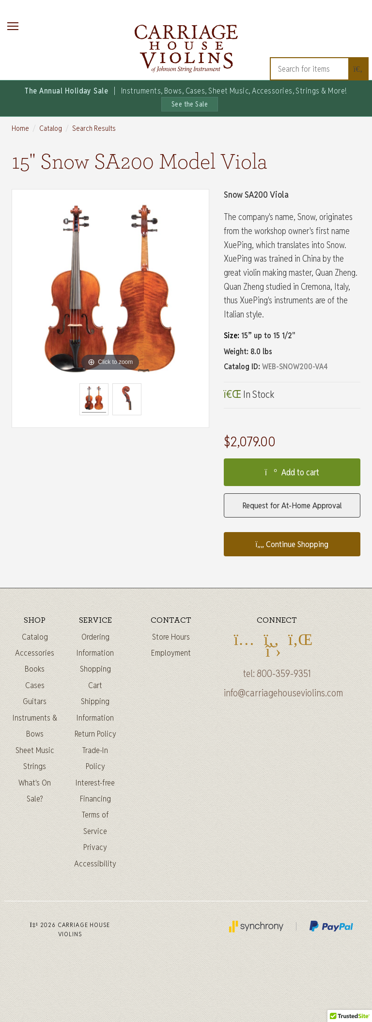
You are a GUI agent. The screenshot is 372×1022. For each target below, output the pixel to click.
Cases (35, 685)
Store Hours (171, 636)
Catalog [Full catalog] (35, 636)
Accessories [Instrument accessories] (34, 652)
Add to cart (292, 472)
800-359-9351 (284, 673)
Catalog (50, 128)
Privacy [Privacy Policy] (95, 847)
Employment (171, 652)
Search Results (94, 128)
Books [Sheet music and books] (35, 668)
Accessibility (95, 863)
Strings (34, 766)
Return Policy (95, 733)
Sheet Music (35, 750)
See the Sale (189, 104)
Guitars (34, 701)
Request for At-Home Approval (292, 505)
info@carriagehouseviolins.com (283, 693)
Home (20, 128)
